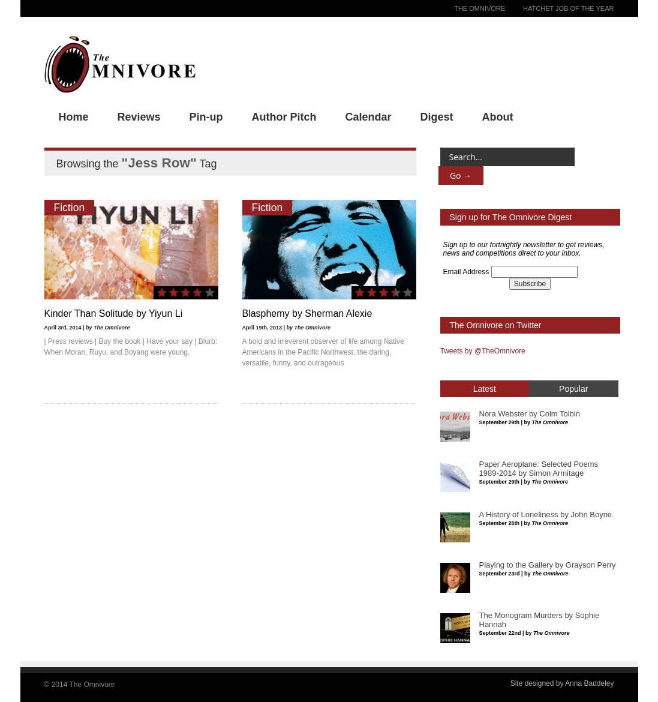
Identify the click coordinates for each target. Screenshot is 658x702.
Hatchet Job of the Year (568, 8)
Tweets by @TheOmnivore (482, 351)
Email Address (466, 272)
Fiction (69, 208)
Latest (484, 389)
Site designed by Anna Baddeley (562, 683)
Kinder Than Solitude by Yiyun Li (113, 313)
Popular (573, 389)
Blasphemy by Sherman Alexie (307, 313)
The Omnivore (479, 8)
